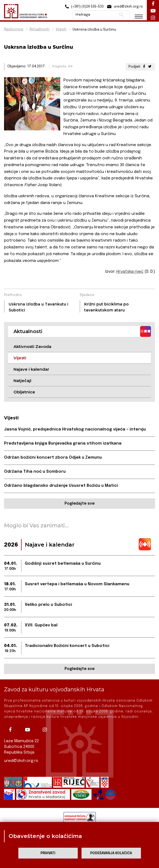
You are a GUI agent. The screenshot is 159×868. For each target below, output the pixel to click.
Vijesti (61, 29)
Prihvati (47, 853)
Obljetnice (24, 391)
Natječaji (22, 380)
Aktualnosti (39, 29)
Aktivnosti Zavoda (32, 346)
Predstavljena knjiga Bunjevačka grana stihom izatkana (62, 443)
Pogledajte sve (79, 503)
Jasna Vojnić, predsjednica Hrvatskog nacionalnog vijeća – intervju (75, 429)
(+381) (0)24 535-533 (83, 6)
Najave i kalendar (31, 369)
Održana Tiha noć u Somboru (35, 471)
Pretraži (121, 15)
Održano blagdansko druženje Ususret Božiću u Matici (61, 486)
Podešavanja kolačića (111, 853)
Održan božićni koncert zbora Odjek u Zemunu (53, 457)
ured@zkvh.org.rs (21, 761)
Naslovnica (13, 29)
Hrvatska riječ (129, 271)
